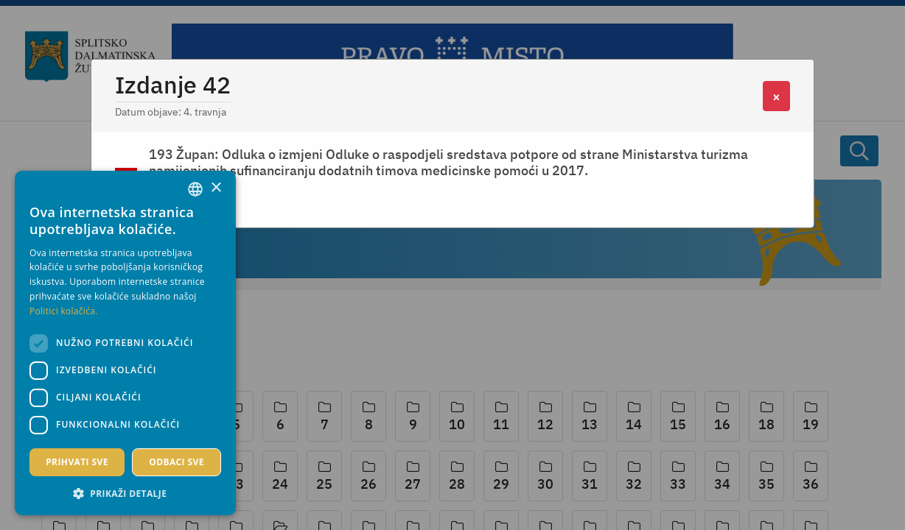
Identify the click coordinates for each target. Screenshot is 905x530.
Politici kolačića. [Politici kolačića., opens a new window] (63, 311)
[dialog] (125, 343)
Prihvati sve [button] (77, 462)
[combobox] (195, 189)
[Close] (776, 96)
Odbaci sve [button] (176, 462)
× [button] (215, 188)
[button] (125, 493)
